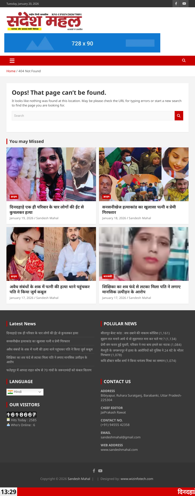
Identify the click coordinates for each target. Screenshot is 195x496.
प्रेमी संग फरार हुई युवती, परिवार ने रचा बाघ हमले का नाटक (135, 344)
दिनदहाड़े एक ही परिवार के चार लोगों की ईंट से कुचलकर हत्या (47, 209)
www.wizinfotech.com (137, 479)
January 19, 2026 (21, 218)
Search (179, 116)
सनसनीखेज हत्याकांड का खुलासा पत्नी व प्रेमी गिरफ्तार (139, 209)
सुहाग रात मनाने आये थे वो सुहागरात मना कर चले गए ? (133, 339)
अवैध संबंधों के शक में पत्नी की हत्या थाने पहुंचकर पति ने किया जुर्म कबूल (50, 289)
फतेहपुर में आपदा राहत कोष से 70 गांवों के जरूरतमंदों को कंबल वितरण (49, 370)
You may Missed (26, 141)
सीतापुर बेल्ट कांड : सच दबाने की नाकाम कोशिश (129, 333)
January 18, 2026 (114, 218)
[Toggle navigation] (12, 61)
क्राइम (14, 196)
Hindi (15, 392)
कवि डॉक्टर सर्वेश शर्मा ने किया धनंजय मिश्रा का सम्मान (133, 360)
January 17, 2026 (21, 298)
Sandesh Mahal (47, 218)
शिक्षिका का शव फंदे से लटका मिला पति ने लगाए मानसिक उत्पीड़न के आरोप (141, 289)
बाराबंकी (108, 276)
